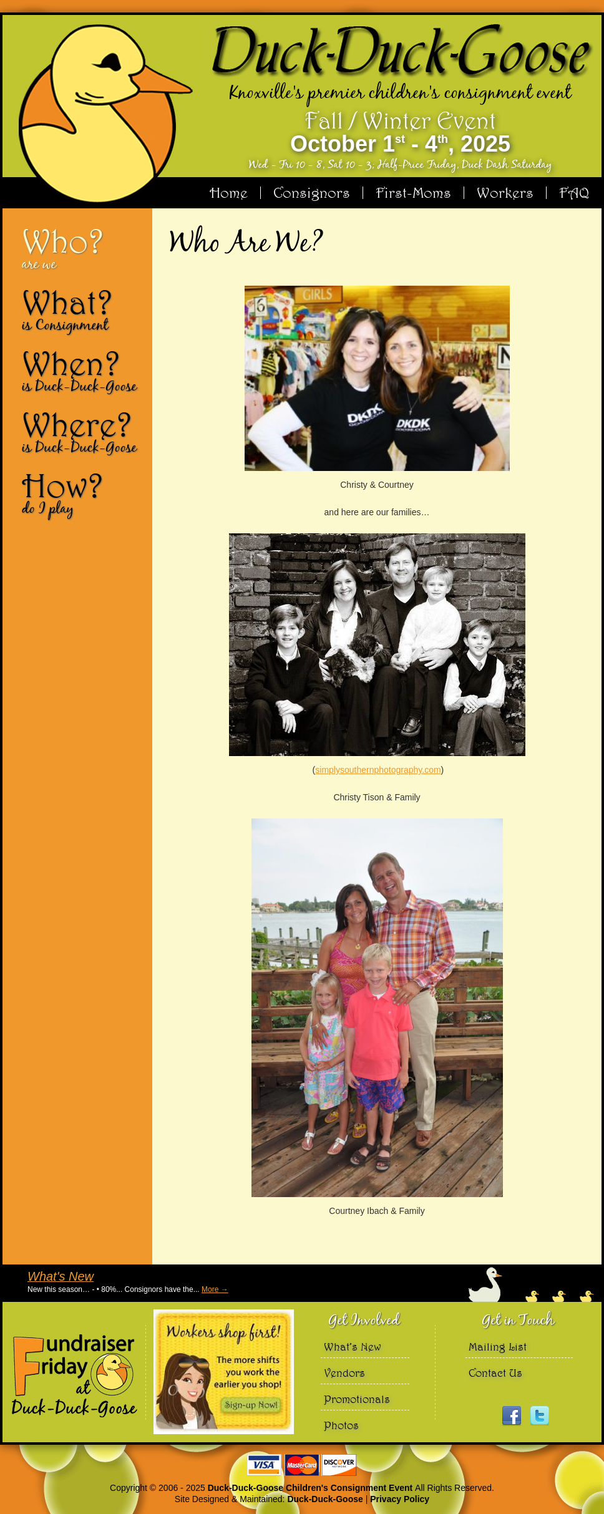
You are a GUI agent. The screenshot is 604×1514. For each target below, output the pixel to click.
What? (82, 309)
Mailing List (498, 1346)
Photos (341, 1425)
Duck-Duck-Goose (325, 1499)
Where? (82, 431)
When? (82, 370)
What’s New (352, 1346)
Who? (82, 248)
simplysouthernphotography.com (378, 770)
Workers (505, 193)
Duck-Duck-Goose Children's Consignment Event (311, 1488)
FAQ (574, 193)
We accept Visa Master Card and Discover (302, 1465)
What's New (60, 1276)
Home (229, 193)
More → (215, 1289)
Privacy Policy (399, 1499)
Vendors (344, 1372)
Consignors (311, 193)
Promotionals (357, 1398)
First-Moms (413, 193)
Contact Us (495, 1372)
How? (82, 492)
